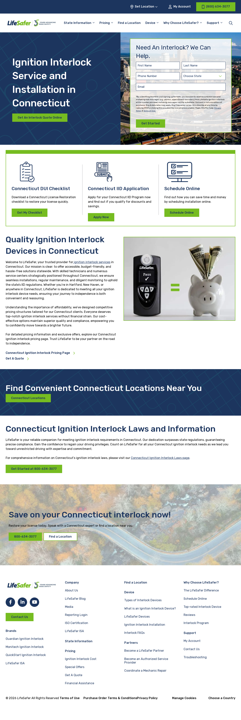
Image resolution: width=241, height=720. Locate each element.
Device (150, 23)
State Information (77, 23)
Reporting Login (76, 615)
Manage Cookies (184, 698)
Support (213, 23)
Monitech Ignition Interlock (25, 647)
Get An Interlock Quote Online (40, 117)
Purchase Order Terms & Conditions (110, 698)
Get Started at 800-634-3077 (34, 469)
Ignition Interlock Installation (144, 624)
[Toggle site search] (230, 22)
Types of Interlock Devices (143, 600)
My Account (180, 7)
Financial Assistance (79, 683)
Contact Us (19, 617)
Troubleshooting (195, 657)
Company (72, 582)
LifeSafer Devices (137, 616)
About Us (71, 590)
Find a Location (129, 23)
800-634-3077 (25, 536)
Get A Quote (15, 358)
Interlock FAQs (134, 633)
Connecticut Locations (28, 398)
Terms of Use (70, 698)
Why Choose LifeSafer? (181, 23)
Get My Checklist (29, 212)
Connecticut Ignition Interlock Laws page (160, 458)
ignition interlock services (91, 262)
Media (69, 607)
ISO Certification (76, 623)
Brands (11, 631)
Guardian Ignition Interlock (24, 639)
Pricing (104, 23)
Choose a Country (221, 698)
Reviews (189, 615)
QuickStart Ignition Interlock (26, 655)
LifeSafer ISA (15, 663)
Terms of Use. (149, 111)
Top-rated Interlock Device (202, 607)
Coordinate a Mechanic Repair (145, 670)
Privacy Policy (147, 698)
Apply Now (101, 217)
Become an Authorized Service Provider (146, 660)
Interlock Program (196, 623)
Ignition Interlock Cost (80, 659)
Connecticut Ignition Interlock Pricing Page (38, 352)
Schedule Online (182, 212)
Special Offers (74, 667)
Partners (131, 643)
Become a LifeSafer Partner (144, 650)
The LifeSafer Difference (201, 590)
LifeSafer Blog (75, 598)
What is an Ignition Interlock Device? (150, 608)
